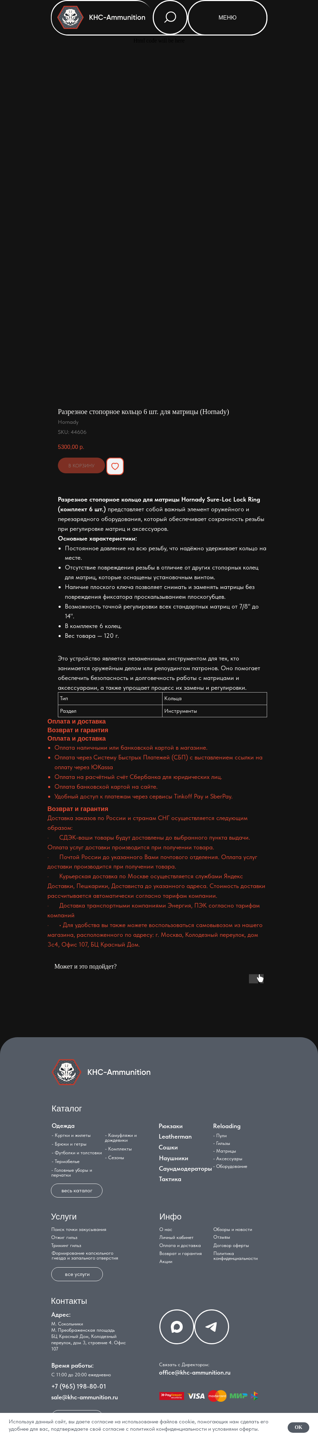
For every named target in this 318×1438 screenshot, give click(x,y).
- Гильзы (221, 1143)
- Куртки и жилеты (71, 1135)
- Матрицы (224, 1151)
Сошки (168, 1147)
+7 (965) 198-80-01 (78, 1386)
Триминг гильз (66, 1245)
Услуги (64, 1216)
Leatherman (175, 1136)
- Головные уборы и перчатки (71, 1172)
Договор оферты (231, 1245)
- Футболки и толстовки (77, 1152)
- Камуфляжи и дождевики (121, 1137)
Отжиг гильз (64, 1237)
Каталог (67, 1108)
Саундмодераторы (185, 1168)
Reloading (227, 1126)
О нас (165, 1229)
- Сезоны (114, 1157)
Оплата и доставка (180, 1245)
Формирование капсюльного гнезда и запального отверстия (85, 1255)
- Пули (220, 1135)
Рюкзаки (171, 1126)
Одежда (63, 1125)
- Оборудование (230, 1166)
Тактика (170, 1179)
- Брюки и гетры (69, 1144)
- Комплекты (118, 1149)
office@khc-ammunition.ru (194, 1372)
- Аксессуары (227, 1158)
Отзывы (221, 1237)
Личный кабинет (176, 1237)
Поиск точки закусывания (78, 1229)
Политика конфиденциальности (235, 1255)
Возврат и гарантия (180, 1253)
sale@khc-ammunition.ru (84, 1397)
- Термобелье (66, 1161)
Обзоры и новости (232, 1229)
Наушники (173, 1158)
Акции (165, 1261)
